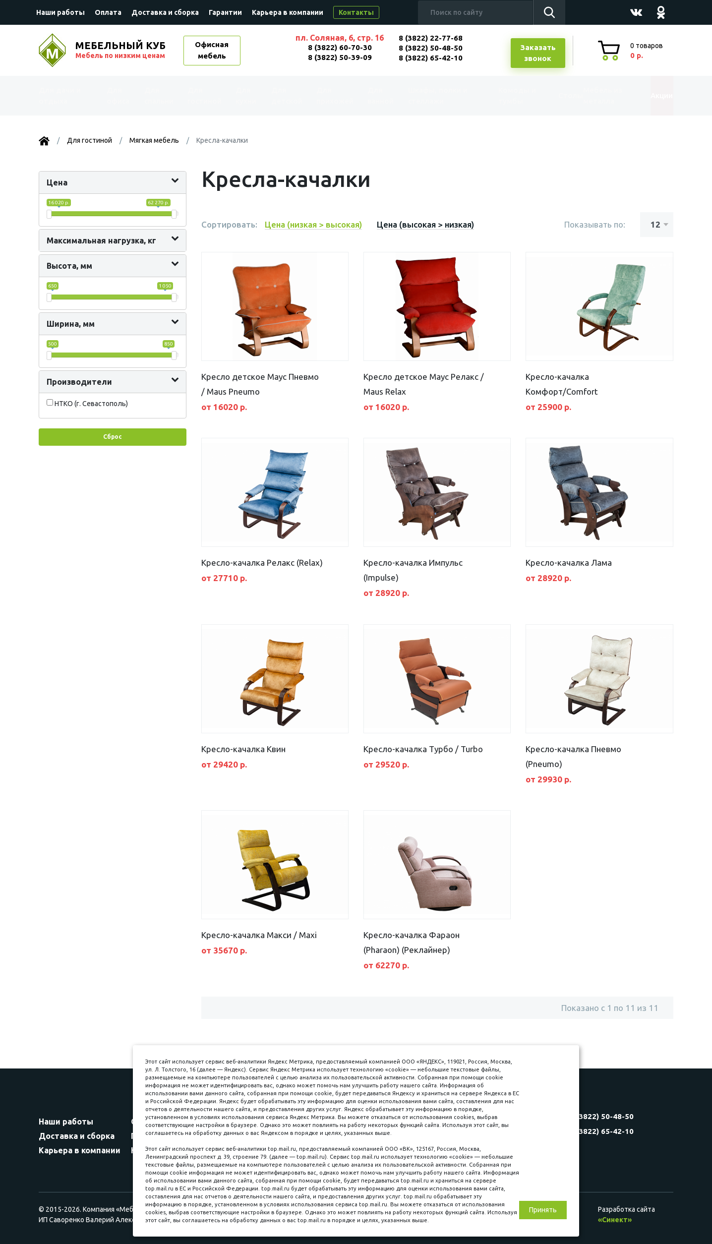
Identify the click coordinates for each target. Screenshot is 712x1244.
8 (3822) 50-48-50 (431, 48)
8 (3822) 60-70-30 (340, 47)
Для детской (284, 96)
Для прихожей (331, 96)
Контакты (356, 12)
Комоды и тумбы (500, 96)
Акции (651, 95)
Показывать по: (594, 224)
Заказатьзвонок (538, 53)
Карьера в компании (287, 12)
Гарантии (225, 12)
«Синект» (615, 1220)
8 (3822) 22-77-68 (431, 38)
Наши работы (60, 12)
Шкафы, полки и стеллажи (432, 96)
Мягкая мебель (154, 140)
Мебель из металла (592, 96)
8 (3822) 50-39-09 (340, 57)
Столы (548, 95)
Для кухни (243, 96)
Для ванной (374, 96)
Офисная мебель (212, 50)
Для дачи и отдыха (66, 96)
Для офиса (117, 96)
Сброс (112, 436)
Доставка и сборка (165, 12)
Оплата (108, 12)
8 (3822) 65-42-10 (431, 58)
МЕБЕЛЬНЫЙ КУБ (121, 50)
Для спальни (158, 96)
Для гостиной (203, 96)
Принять (543, 1210)
